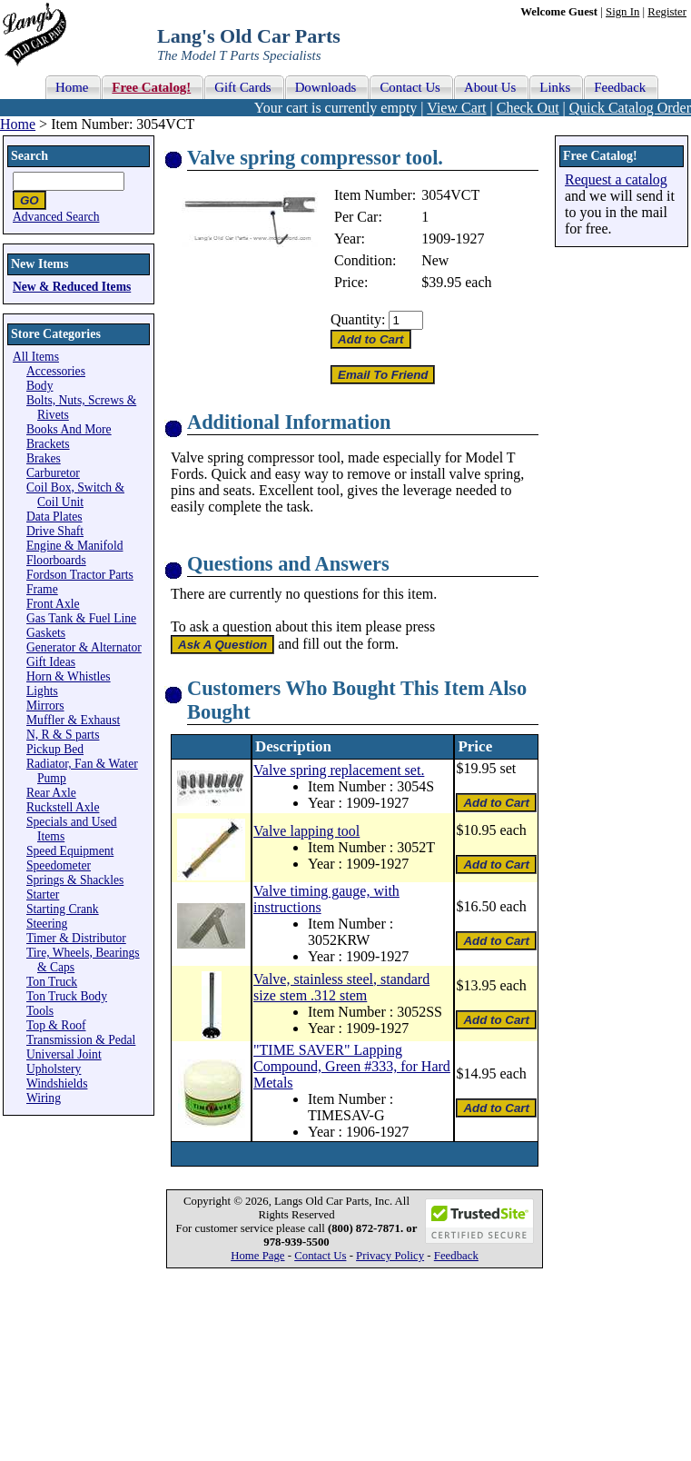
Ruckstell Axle (62, 807)
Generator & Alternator (84, 647)
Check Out (528, 107)
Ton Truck (51, 982)
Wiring (43, 1098)
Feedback (456, 1255)
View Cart (456, 107)
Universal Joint (64, 1054)
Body (39, 386)
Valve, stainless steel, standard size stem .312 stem (341, 987)
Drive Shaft (55, 531)
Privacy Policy (390, 1255)
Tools (40, 1011)
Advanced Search (56, 217)
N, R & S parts (62, 734)
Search (29, 156)
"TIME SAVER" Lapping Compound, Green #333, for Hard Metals (351, 1066)
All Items (36, 356)
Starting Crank (62, 909)
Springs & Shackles (74, 880)
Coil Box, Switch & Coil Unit (75, 495)
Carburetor (53, 473)
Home (17, 124)
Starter (42, 894)
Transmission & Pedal (80, 1040)
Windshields (56, 1083)
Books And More (69, 429)
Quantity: (358, 319)
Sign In (622, 11)
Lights (42, 691)
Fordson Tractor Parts (79, 574)
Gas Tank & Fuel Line (81, 618)
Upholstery (53, 1069)
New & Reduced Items (72, 286)
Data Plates (54, 516)
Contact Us (320, 1255)
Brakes (43, 458)
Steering (46, 923)
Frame (42, 589)
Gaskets (45, 633)
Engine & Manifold (74, 545)
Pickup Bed (55, 749)
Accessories (55, 371)
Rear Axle (51, 793)
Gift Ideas (50, 662)
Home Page (257, 1255)
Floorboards (56, 560)
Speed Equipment (70, 851)
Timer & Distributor (76, 938)
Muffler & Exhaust (73, 720)
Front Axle (53, 604)
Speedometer (58, 865)
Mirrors (45, 705)
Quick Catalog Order (630, 107)
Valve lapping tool (306, 831)
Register (666, 11)
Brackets (48, 444)
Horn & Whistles (68, 676)
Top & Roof (56, 1025)
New (435, 260)
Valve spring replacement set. (338, 770)
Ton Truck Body (66, 996)
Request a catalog (616, 179)
